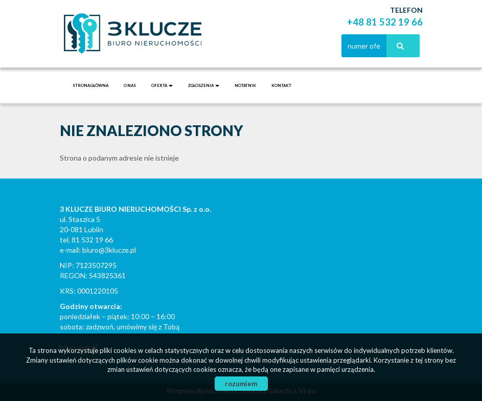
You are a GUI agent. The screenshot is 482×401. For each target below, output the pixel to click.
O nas (130, 85)
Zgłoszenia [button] (203, 85)
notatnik (245, 85)
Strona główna (90, 85)
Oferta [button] (162, 85)
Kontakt (281, 85)
